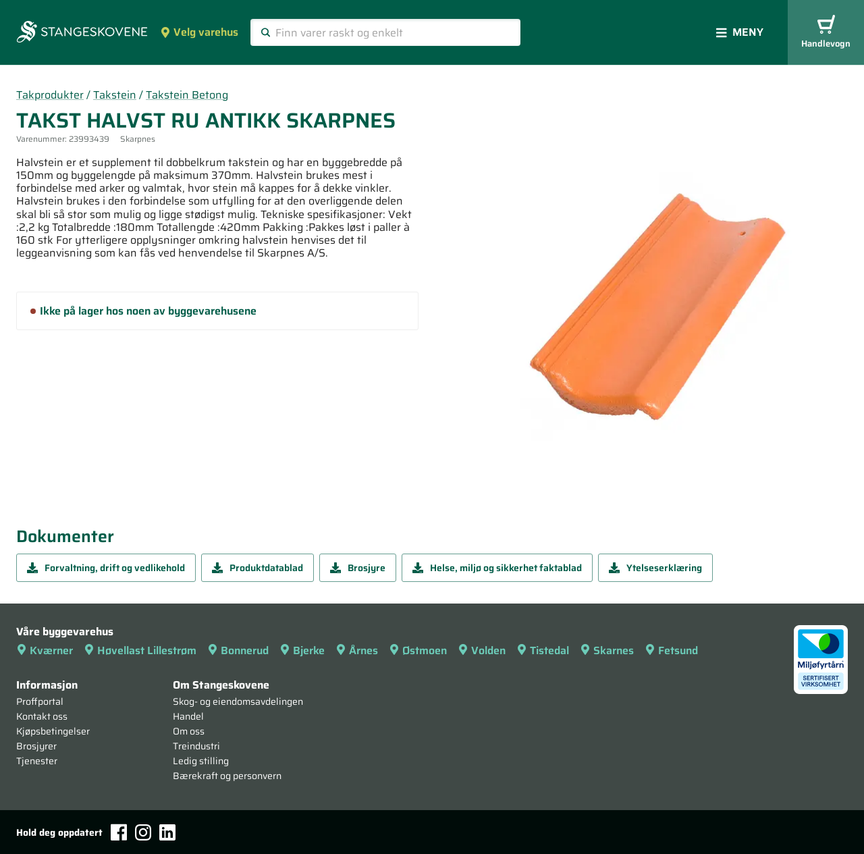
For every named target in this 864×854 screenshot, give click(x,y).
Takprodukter (50, 94)
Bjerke (302, 650)
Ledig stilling (201, 760)
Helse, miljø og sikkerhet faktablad (497, 567)
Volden (482, 650)
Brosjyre (357, 567)
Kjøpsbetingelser (53, 731)
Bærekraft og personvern (227, 775)
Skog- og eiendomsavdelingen (238, 701)
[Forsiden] (82, 33)
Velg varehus (199, 32)
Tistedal (542, 650)
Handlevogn (825, 33)
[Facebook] (119, 832)
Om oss (189, 731)
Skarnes (607, 650)
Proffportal (39, 701)
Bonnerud (238, 650)
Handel (188, 716)
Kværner (44, 650)
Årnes (356, 650)
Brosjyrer (36, 746)
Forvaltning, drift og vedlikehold (106, 567)
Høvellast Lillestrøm (140, 650)
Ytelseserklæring (655, 567)
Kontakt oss (42, 716)
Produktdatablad (257, 567)
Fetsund (671, 650)
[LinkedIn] (167, 832)
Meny (740, 32)
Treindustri (196, 746)
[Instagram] (143, 832)
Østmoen (418, 650)
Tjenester (36, 760)
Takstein (114, 94)
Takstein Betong (187, 94)
